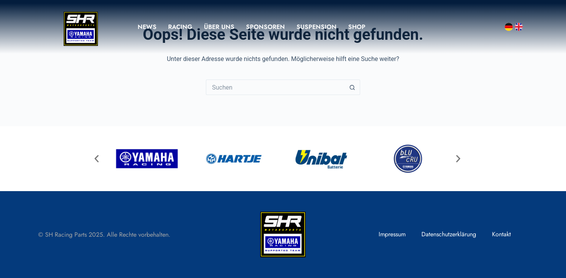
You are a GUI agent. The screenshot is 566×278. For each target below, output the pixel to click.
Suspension (316, 26)
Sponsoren (265, 26)
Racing (180, 26)
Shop (357, 26)
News (147, 26)
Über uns (219, 26)
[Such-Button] (352, 87)
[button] (96, 158)
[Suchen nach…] (275, 87)
